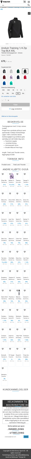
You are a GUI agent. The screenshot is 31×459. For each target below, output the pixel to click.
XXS (8, 90)
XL (3, 93)
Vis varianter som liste (8, 96)
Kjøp (16, 104)
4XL (18, 93)
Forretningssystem (8, 455)
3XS (3, 90)
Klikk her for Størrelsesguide (10, 116)
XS (13, 90)
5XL (23, 93)
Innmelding (16, 429)
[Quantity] (5, 100)
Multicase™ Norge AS (18, 457)
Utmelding (17, 433)
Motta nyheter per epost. (16, 426)
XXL (8, 93)
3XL (13, 93)
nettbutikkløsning (23, 455)
